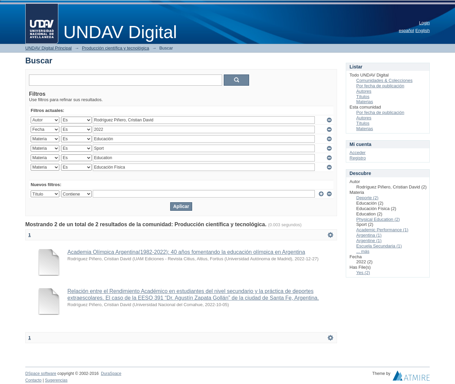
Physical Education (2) (378, 219)
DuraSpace (111, 373)
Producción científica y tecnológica (115, 48)
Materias (364, 101)
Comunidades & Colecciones (384, 80)
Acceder (358, 152)
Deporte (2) (367, 197)
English (422, 30)
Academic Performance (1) (382, 229)
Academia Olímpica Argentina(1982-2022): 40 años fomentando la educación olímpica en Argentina (186, 252)
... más (362, 251)
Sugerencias (56, 380)
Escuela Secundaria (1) (379, 245)
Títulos (362, 96)
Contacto (33, 380)
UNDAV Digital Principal (48, 48)
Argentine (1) (369, 240)
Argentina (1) (369, 235)
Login (424, 22)
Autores (363, 91)
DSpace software (40, 373)
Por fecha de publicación (380, 85)
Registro (358, 157)
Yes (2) (363, 272)
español (406, 30)
